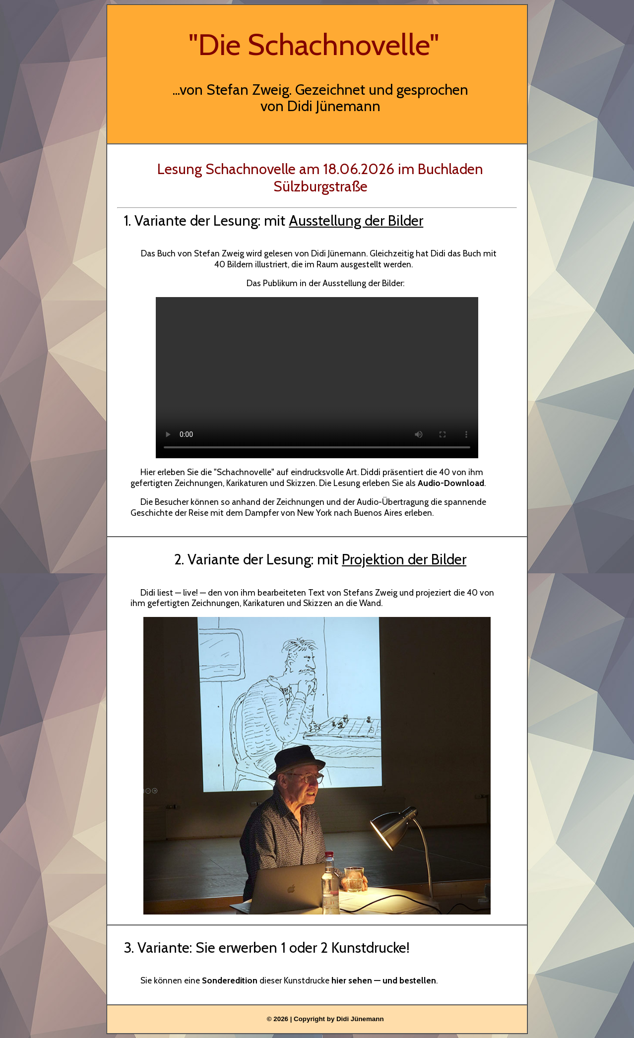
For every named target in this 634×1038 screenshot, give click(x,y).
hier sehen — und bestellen (383, 980)
